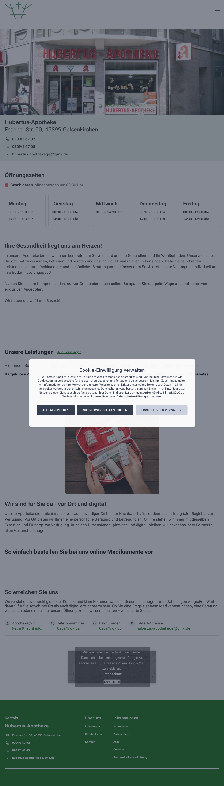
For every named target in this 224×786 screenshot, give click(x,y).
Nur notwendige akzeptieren (105, 410)
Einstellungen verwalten (161, 410)
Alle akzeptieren (55, 410)
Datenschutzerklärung (131, 396)
